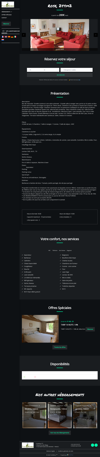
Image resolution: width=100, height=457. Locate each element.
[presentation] (24, 35)
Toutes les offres (59, 347)
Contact (4, 17)
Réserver (6, 24)
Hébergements (7, 12)
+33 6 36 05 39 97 (74, 444)
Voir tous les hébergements (59, 433)
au (44, 70)
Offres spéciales (6, 14)
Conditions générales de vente (65, 451)
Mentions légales (50, 451)
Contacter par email (75, 446)
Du (30, 70)
